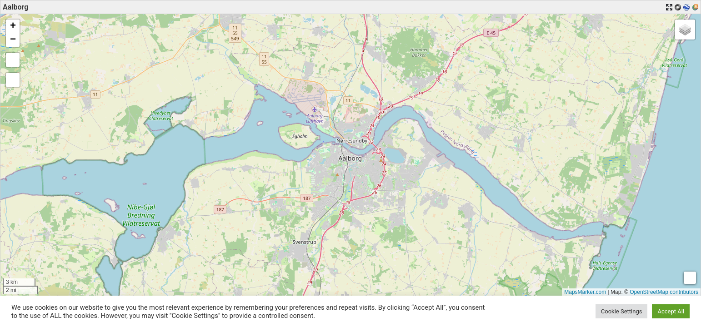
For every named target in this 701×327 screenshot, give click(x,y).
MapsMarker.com (585, 292)
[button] (13, 26)
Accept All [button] (670, 311)
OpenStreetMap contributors (664, 292)
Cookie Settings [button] (621, 311)
